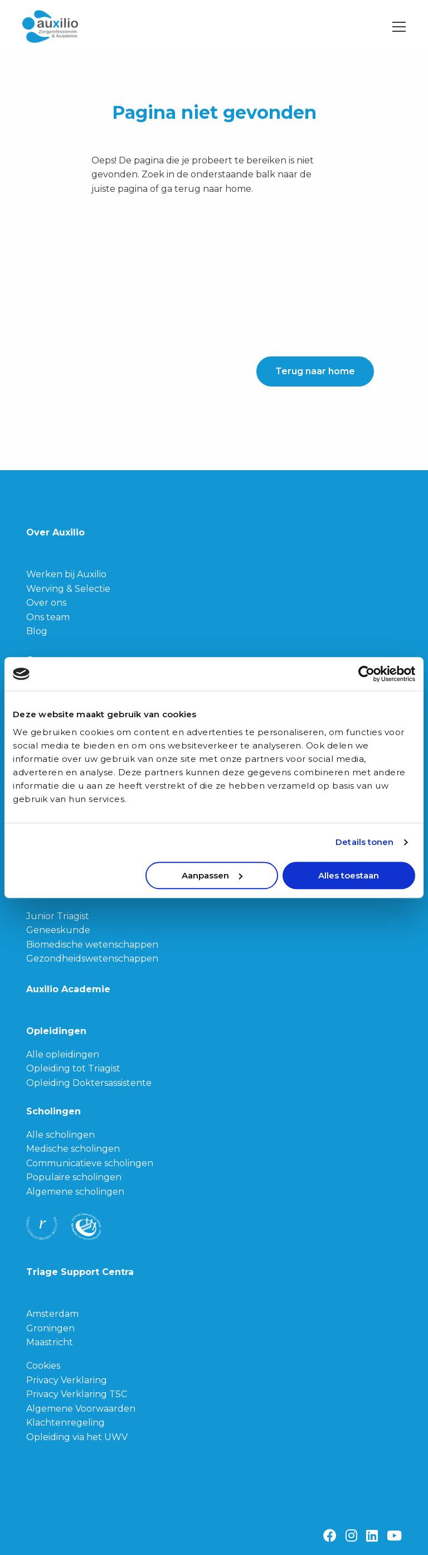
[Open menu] (394, 27)
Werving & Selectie (68, 588)
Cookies (43, 1365)
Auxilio (78, 27)
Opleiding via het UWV (77, 1437)
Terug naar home (315, 371)
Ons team (48, 617)
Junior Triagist (57, 916)
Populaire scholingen (73, 1177)
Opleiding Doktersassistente (89, 1083)
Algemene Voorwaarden (80, 1408)
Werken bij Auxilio (66, 574)
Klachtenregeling (65, 1422)
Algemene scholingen (75, 1191)
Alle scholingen (60, 1134)
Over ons (46, 602)
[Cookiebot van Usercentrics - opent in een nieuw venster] (366, 673)
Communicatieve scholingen (89, 1163)
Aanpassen (212, 875)
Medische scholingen (73, 1148)
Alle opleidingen (62, 1054)
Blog (36, 631)
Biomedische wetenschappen (92, 944)
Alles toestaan (348, 875)
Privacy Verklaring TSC (76, 1394)
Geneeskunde (58, 930)
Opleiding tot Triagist (73, 1068)
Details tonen (364, 842)
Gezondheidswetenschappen (92, 958)
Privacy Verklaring (66, 1380)
